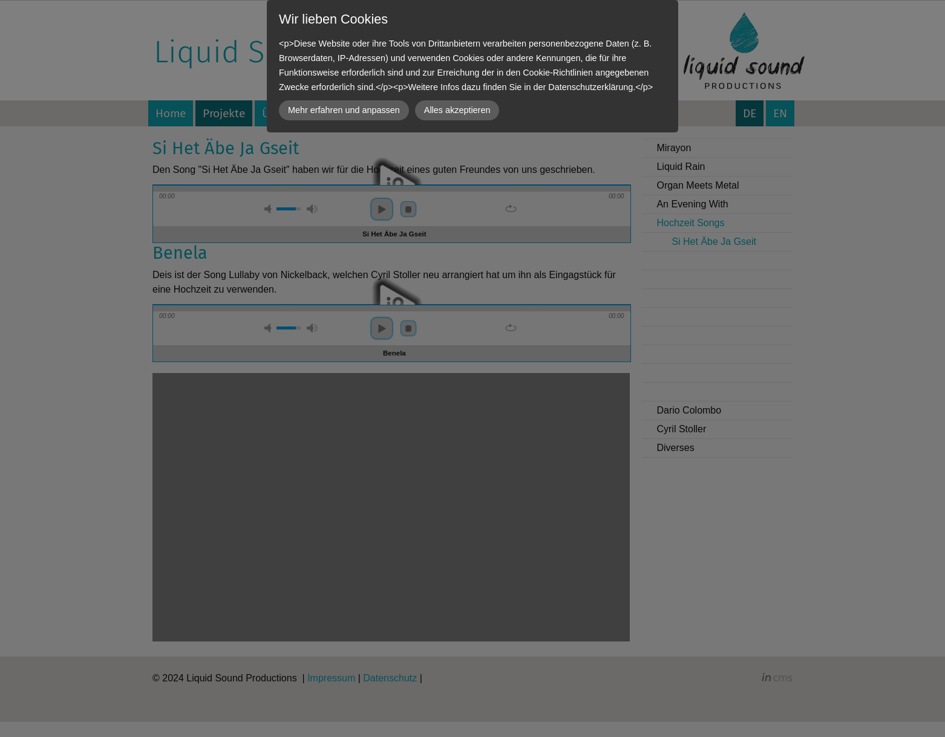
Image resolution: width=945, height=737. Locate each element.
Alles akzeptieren (457, 110)
